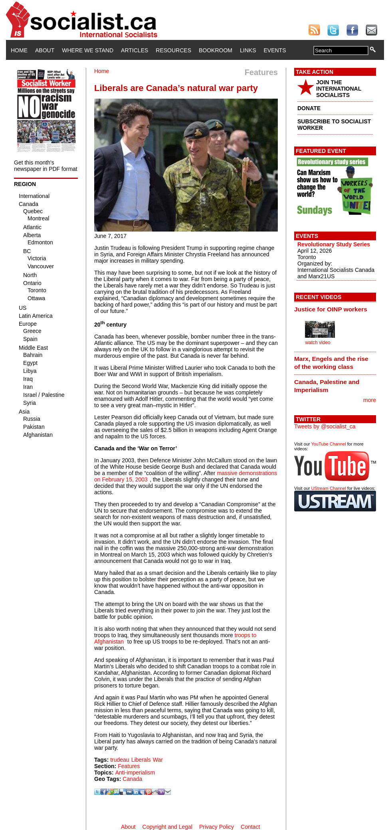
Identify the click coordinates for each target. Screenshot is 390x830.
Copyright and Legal (167, 827)
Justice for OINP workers (330, 309)
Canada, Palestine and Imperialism (326, 385)
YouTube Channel (328, 444)
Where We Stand (87, 50)
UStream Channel (328, 488)
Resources (173, 50)
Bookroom (215, 50)
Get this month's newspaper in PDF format (45, 165)
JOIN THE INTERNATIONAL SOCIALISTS (338, 88)
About (44, 50)
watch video (317, 342)
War (158, 760)
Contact (250, 827)
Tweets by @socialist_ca (325, 426)
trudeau (119, 760)
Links (248, 50)
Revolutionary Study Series (333, 244)
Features (129, 766)
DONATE (309, 108)
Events (274, 50)
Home (19, 50)
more (369, 400)
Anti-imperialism (135, 772)
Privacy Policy (216, 827)
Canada (132, 779)
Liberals (141, 760)
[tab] (335, 309)
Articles (134, 50)
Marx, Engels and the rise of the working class (331, 362)
